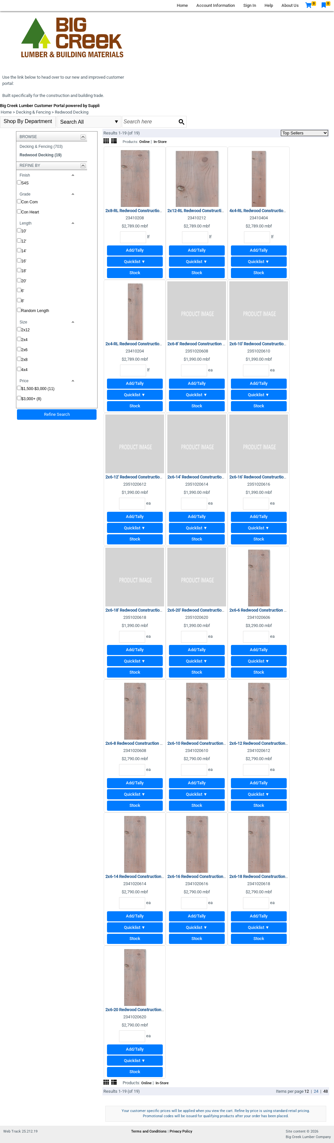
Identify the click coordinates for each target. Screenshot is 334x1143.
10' (23, 231)
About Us (290, 5)
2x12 (25, 330)
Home (182, 5)
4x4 (24, 370)
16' (23, 261)
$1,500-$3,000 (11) (37, 388)
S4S (25, 183)
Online (144, 142)
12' (23, 241)
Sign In (249, 5)
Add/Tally (135, 250)
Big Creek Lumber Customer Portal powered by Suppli (49, 105)
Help (269, 5)
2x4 (24, 339)
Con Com (29, 202)
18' (23, 271)
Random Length (35, 310)
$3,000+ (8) (31, 399)
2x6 (24, 350)
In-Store (160, 142)
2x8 (24, 359)
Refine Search (57, 414)
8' (22, 301)
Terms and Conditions (149, 1131)
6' (22, 291)
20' (23, 281)
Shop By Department (28, 121)
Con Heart (30, 212)
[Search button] (181, 122)
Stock (134, 272)
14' (23, 251)
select (116, 121)
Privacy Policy (181, 1131)
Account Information (215, 5)
